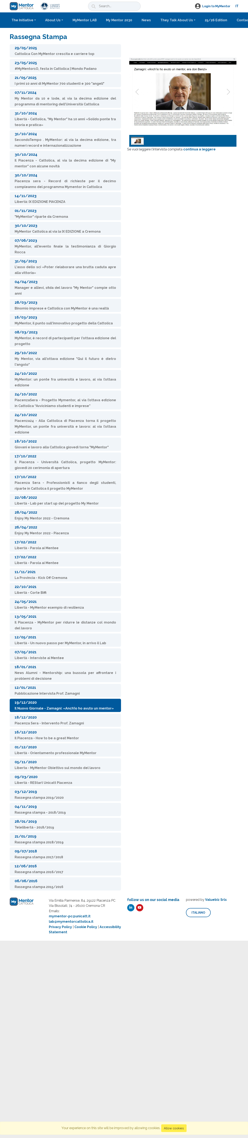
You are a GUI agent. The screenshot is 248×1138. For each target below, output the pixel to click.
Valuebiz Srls (216, 900)
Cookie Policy (85, 927)
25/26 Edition (216, 20)
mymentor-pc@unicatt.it (70, 916)
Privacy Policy (60, 927)
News (146, 20)
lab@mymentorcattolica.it (71, 922)
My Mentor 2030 (119, 20)
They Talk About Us (176, 20)
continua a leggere (199, 149)
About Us (53, 20)
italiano (198, 912)
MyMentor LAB (85, 20)
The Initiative (22, 20)
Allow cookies (174, 1128)
